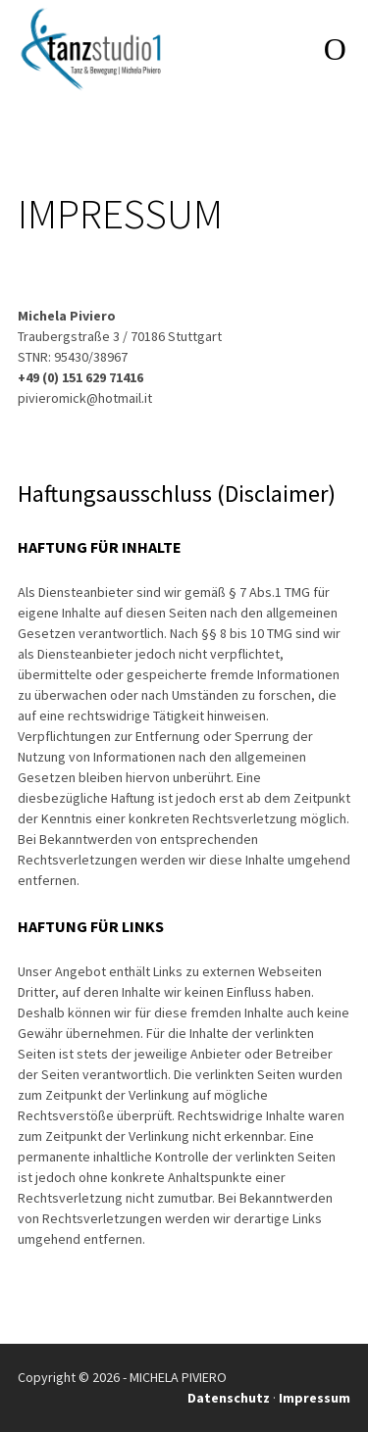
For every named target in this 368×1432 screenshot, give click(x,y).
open (334, 49)
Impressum (314, 1398)
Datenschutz (228, 1398)
